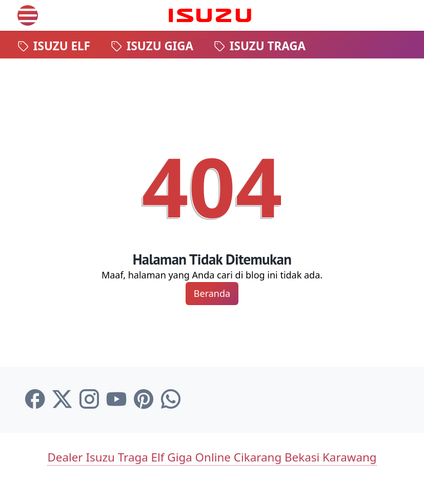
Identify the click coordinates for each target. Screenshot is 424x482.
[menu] (27, 15)
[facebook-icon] (35, 399)
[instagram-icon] (89, 399)
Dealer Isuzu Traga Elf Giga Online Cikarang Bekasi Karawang (211, 457)
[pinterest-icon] (143, 399)
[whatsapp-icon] (170, 399)
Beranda (212, 293)
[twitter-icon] (62, 399)
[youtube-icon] (116, 399)
